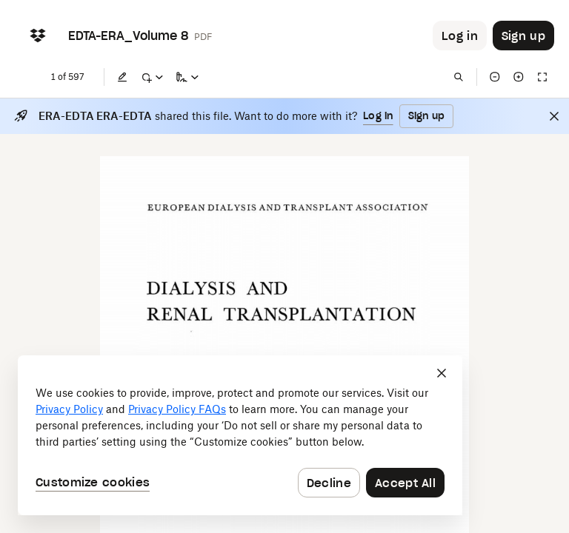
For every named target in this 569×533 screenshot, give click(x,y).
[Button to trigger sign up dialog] (523, 35)
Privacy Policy (69, 409)
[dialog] (240, 435)
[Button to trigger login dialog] (460, 35)
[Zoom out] (495, 77)
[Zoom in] (518, 77)
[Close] (554, 116)
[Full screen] (542, 77)
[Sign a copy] (187, 77)
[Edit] (122, 77)
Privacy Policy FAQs (177, 409)
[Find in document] (458, 77)
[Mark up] (152, 77)
